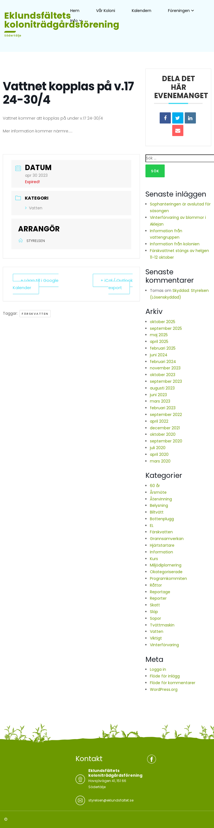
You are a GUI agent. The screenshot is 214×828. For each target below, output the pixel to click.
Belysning (159, 505)
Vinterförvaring (164, 645)
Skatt (155, 605)
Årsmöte (158, 492)
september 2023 (166, 381)
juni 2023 (158, 395)
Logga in (158, 669)
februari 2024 (163, 361)
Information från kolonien (175, 244)
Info (74, 20)
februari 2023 (163, 408)
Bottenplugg (162, 519)
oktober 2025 (162, 322)
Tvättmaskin (162, 625)
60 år (155, 485)
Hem (74, 10)
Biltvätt (157, 512)
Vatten (33, 208)
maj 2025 (159, 335)
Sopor (155, 618)
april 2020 (159, 454)
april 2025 (159, 341)
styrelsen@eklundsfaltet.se (110, 800)
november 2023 (165, 368)
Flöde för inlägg (165, 676)
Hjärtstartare (162, 545)
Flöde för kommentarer (172, 683)
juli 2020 (158, 448)
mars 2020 (160, 461)
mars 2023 (160, 401)
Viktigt (156, 638)
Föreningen (179, 10)
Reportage (160, 592)
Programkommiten (168, 578)
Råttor (156, 585)
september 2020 (166, 441)
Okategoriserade (166, 572)
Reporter (158, 598)
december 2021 (165, 428)
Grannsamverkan (167, 538)
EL (152, 525)
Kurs (154, 558)
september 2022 (166, 414)
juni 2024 (158, 355)
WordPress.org (163, 689)
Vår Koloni (105, 10)
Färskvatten (35, 313)
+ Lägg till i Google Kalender (36, 283)
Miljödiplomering (165, 565)
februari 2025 (163, 348)
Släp (154, 611)
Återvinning (161, 499)
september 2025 (166, 328)
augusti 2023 (162, 388)
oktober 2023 (162, 374)
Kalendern (141, 10)
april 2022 (159, 421)
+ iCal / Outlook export (117, 283)
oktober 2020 (163, 434)
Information (161, 552)
